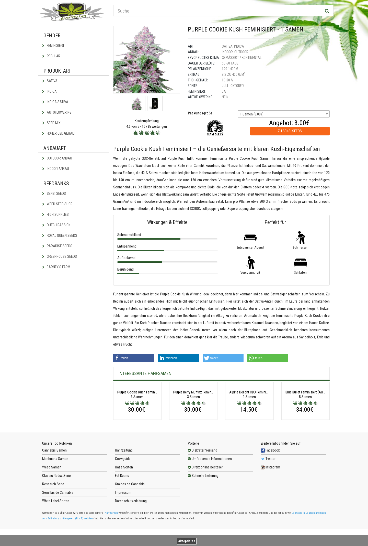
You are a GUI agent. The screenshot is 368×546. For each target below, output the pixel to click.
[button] (133, 358)
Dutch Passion (56, 225)
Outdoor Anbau (57, 158)
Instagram (270, 508)
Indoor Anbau (55, 169)
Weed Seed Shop (57, 204)
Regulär (51, 56)
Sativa (49, 81)
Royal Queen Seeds (59, 235)
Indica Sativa (55, 102)
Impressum (123, 533)
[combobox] (284, 113)
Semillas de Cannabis (57, 533)
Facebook (270, 491)
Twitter (268, 499)
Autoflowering (57, 112)
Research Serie (53, 524)
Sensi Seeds (54, 193)
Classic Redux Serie (56, 516)
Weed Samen (51, 508)
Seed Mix (51, 123)
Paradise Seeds (57, 246)
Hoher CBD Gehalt (58, 133)
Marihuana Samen (55, 499)
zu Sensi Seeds (290, 131)
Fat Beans (122, 516)
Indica (49, 91)
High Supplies (55, 214)
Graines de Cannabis (130, 524)
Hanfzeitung (124, 491)
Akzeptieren (186, 541)
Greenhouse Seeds (59, 256)
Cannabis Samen (54, 491)
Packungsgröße (200, 113)
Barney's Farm (56, 267)
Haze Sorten (124, 508)
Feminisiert (53, 46)
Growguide (123, 499)
